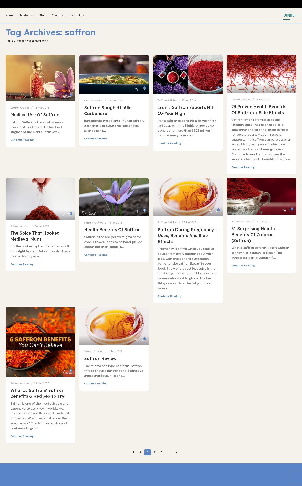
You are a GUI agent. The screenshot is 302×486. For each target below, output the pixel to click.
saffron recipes (93, 100)
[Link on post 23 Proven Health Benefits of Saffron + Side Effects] (262, 74)
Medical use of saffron (34, 114)
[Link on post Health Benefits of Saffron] (114, 197)
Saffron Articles (19, 107)
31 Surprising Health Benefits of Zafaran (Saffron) (253, 234)
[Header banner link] (151, 4)
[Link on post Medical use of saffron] (41, 78)
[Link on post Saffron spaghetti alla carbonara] (114, 74)
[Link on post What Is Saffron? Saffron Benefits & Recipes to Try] (41, 342)
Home (9, 41)
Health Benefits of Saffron (112, 229)
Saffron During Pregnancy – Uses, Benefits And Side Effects (187, 235)
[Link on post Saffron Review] (114, 326)
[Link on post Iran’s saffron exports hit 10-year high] (188, 74)
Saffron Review (100, 358)
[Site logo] (289, 15)
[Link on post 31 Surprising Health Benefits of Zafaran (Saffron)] (262, 196)
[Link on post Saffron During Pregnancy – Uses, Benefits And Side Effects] (188, 197)
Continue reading (22, 140)
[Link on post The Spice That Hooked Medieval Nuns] (41, 198)
